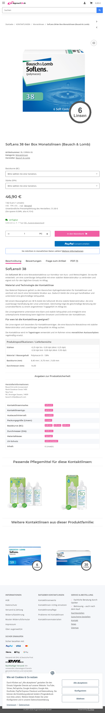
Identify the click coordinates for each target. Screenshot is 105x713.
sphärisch (48, 410)
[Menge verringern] (9, 234)
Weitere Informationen (72, 251)
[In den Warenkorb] (7, 36)
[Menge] (24, 234)
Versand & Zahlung (14, 609)
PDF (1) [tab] (74, 261)
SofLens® (48, 405)
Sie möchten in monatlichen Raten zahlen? (52, 251)
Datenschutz (11, 605)
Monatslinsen (22, 155)
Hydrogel (48, 436)
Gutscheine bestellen (81, 616)
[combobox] (52, 174)
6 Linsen (48, 420)
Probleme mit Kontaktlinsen (51, 614)
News (73, 624)
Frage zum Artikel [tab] (56, 261)
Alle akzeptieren (80, 683)
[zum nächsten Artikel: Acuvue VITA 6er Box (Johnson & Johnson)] (97, 21)
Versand (28, 205)
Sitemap (75, 627)
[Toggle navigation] (3, 1)
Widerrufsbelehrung (14, 614)
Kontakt (74, 620)
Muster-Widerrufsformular (17, 619)
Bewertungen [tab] (33, 261)
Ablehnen (80, 699)
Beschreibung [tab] (13, 261)
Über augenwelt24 (13, 629)
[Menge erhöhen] (47, 234)
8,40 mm (48, 425)
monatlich (49, 415)
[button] (84, 3)
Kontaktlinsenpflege (47, 609)
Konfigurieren (80, 691)
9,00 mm (66, 425)
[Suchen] (49, 10)
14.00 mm (48, 431)
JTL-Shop (91, 709)
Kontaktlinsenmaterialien (49, 619)
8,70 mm (57, 425)
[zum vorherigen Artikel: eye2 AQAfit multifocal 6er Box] (97, 27)
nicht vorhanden (51, 441)
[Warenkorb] (95, 3)
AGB (7, 600)
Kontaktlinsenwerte (47, 600)
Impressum (10, 624)
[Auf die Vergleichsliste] (94, 43)
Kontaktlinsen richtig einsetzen (52, 605)
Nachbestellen (77, 613)
